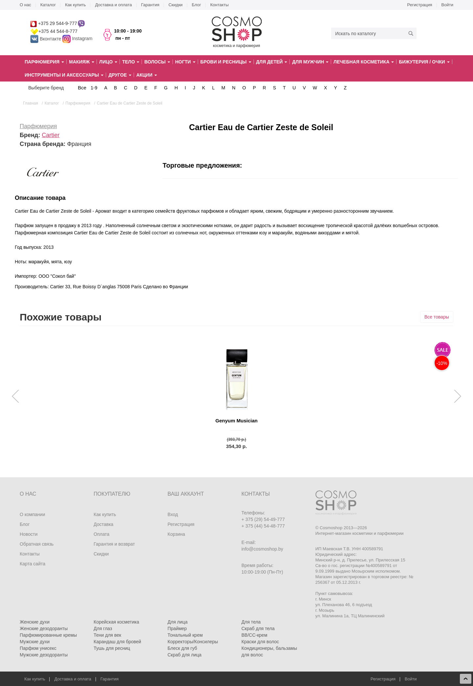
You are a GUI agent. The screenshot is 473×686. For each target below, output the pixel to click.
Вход (173, 514)
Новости (28, 534)
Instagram (82, 38)
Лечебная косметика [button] (363, 61)
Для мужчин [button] (310, 61)
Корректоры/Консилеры (193, 641)
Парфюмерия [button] (44, 61)
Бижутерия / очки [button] (424, 61)
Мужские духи (35, 641)
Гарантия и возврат (114, 544)
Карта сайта (32, 563)
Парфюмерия (38, 126)
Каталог (48, 4)
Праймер (177, 628)
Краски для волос (260, 641)
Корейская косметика (116, 622)
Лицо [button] (108, 61)
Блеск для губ (182, 648)
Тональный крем (185, 635)
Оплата (101, 534)
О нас (25, 4)
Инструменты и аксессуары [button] (64, 75)
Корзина (176, 534)
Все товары (436, 316)
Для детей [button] (271, 61)
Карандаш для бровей (117, 641)
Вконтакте (46, 38)
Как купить (75, 4)
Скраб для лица (184, 654)
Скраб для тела (258, 628)
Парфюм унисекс (38, 648)
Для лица (178, 622)
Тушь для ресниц (112, 648)
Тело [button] (131, 61)
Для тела (251, 622)
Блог (196, 4)
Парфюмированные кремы (48, 635)
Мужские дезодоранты (44, 654)
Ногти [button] (185, 61)
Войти (447, 4)
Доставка (103, 524)
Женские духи (35, 622)
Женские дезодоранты (44, 628)
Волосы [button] (157, 61)
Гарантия (150, 4)
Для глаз (103, 628)
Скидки (176, 4)
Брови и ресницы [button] (225, 61)
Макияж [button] (81, 61)
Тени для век (107, 635)
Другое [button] (119, 75)
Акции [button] (146, 75)
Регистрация (419, 4)
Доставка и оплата (113, 4)
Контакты (219, 4)
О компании (32, 514)
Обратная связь (37, 544)
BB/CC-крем (254, 635)
